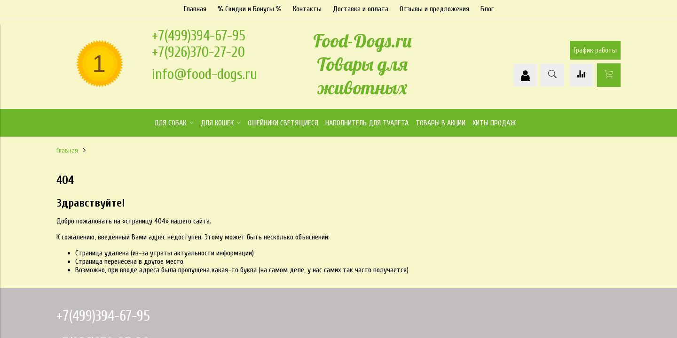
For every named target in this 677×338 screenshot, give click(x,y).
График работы (595, 50)
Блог (487, 9)
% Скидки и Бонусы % (250, 9)
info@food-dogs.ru (204, 74)
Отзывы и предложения (434, 9)
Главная (195, 9)
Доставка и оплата (360, 9)
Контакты (307, 9)
